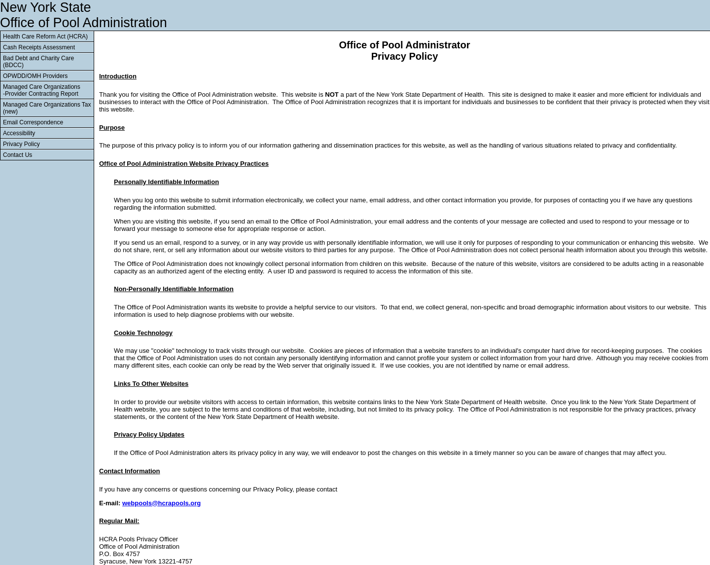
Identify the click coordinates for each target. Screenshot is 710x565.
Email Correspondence (33, 122)
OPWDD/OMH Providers (35, 76)
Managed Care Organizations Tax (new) (47, 108)
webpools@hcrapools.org (161, 503)
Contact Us (17, 154)
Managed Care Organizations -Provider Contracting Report (41, 90)
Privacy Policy (21, 144)
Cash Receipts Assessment (39, 47)
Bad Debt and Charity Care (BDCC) (38, 62)
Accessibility (19, 133)
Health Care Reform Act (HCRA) (45, 36)
